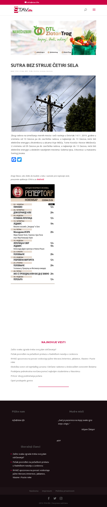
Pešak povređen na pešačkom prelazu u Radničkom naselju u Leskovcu (44, 354)
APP (59, 440)
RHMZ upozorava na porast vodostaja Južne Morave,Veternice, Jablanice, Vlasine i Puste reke (31, 474)
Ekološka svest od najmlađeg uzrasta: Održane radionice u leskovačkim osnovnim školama (53, 366)
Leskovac (43, 71)
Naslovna (49, 71)
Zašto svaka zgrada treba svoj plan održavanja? (33, 349)
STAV (16, 71)
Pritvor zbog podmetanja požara (26, 375)
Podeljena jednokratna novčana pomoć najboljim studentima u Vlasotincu (45, 371)
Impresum (47, 491)
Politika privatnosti (65, 491)
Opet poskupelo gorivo (22, 380)
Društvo (36, 71)
